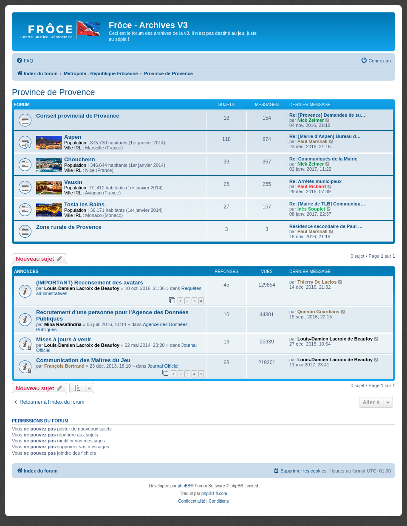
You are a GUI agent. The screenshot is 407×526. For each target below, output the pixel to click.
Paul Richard (311, 186)
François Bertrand (64, 365)
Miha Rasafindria (63, 324)
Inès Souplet (311, 208)
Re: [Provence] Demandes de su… (327, 115)
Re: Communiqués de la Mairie (323, 158)
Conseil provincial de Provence (77, 116)
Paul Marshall (312, 141)
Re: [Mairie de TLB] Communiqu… (327, 203)
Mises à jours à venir (63, 339)
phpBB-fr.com (214, 493)
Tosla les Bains (84, 204)
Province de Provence (53, 92)
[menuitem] (24, 61)
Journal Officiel (162, 365)
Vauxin (73, 182)
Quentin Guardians (318, 311)
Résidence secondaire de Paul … (325, 226)
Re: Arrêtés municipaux (315, 181)
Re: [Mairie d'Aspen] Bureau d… (325, 136)
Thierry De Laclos (316, 281)
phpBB (184, 486)
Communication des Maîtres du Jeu (83, 360)
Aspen (72, 137)
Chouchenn (79, 159)
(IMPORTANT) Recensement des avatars (89, 282)
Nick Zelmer (310, 120)
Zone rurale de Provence (69, 227)
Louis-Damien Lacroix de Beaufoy (81, 288)
